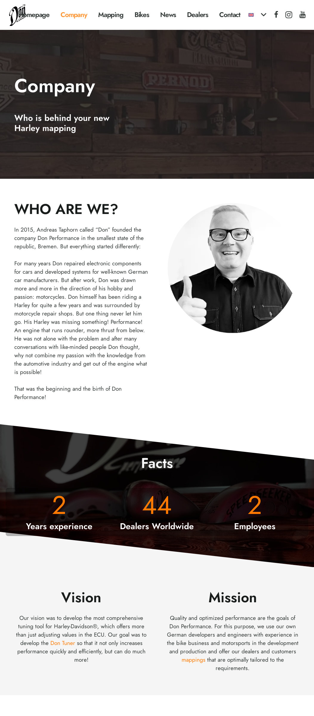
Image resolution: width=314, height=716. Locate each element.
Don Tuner (62, 643)
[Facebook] (276, 14)
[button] (257, 15)
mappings (193, 660)
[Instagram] (288, 15)
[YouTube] (302, 14)
